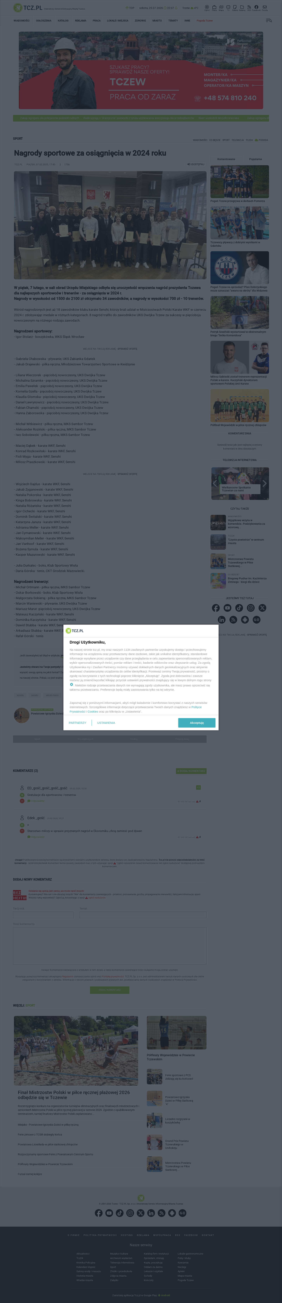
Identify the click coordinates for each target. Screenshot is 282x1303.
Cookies (93, 711)
